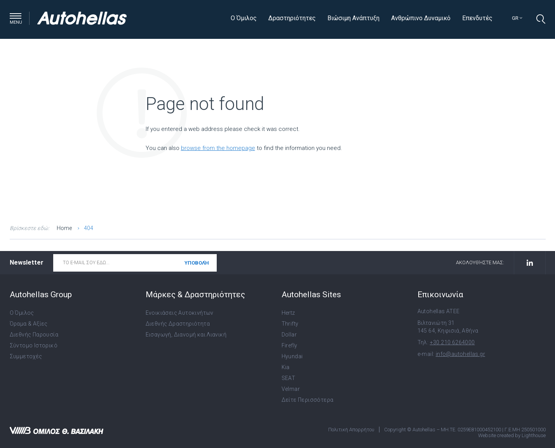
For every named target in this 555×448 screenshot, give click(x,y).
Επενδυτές (477, 18)
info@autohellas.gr (460, 354)
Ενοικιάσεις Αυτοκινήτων (180, 313)
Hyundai (292, 356)
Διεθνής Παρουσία (34, 334)
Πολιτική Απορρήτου (351, 429)
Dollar (289, 334)
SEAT (289, 378)
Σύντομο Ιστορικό (33, 345)
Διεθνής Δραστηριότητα (178, 324)
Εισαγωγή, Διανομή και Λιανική (186, 334)
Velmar (291, 389)
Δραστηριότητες (292, 18)
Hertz (288, 313)
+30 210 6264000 (452, 342)
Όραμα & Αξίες (29, 324)
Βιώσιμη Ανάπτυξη (353, 18)
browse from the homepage (218, 148)
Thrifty (290, 324)
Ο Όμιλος (244, 18)
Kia (286, 367)
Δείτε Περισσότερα (308, 400)
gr (517, 18)
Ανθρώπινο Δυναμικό (421, 18)
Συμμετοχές (26, 356)
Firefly (290, 345)
